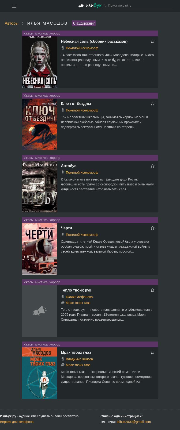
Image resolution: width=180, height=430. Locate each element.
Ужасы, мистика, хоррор (41, 33)
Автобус (68, 166)
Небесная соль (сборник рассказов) (94, 41)
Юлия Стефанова (79, 297)
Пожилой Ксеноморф (82, 48)
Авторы (12, 23)
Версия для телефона (17, 422)
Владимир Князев (79, 359)
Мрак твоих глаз (78, 303)
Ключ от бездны (76, 104)
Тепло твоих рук (76, 290)
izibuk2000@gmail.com (134, 422)
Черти (66, 228)
